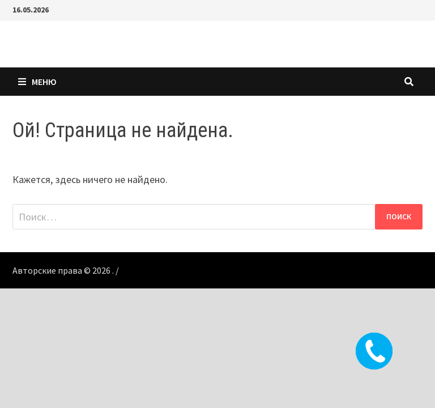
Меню (37, 81)
